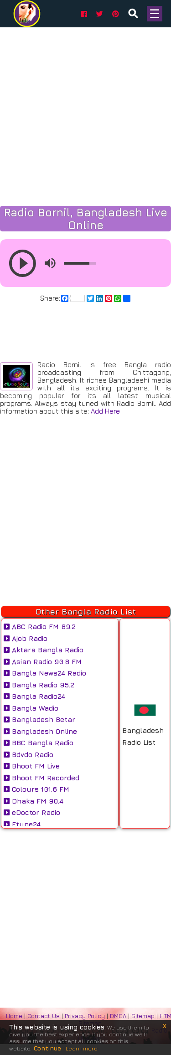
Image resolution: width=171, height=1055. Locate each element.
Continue (47, 1048)
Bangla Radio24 (34, 696)
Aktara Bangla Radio (43, 650)
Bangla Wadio (31, 708)
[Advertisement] (85, 912)
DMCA (119, 1015)
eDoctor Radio (32, 812)
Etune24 (22, 824)
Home (14, 1015)
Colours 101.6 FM (36, 789)
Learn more (82, 1048)
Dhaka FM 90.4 (33, 801)
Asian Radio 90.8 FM (43, 662)
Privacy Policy (86, 1015)
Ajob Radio (25, 638)
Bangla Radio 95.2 (39, 685)
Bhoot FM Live (32, 766)
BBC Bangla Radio (38, 743)
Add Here (105, 411)
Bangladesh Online (40, 731)
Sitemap (143, 1015)
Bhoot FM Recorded (41, 778)
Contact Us (43, 1015)
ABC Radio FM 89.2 (40, 626)
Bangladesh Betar (39, 719)
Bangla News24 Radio (45, 673)
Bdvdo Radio (28, 754)
